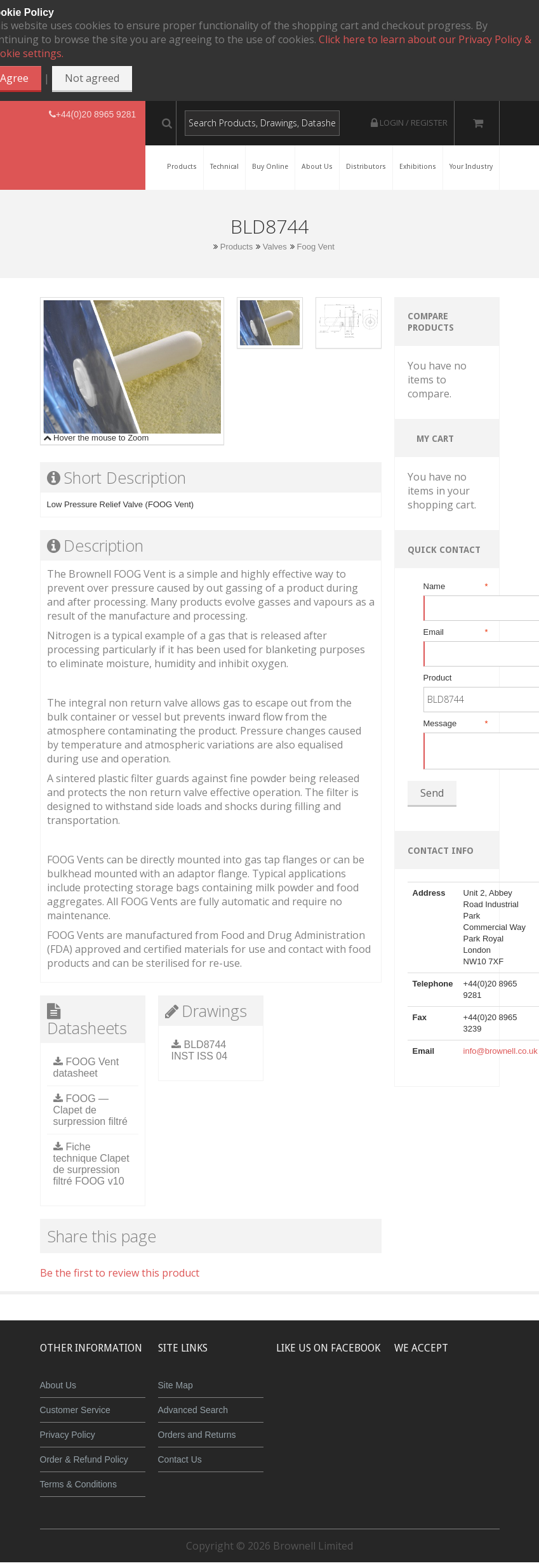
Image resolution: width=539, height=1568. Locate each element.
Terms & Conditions (78, 1484)
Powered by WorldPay (473, 1427)
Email (454, 632)
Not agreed (92, 78)
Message (454, 723)
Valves (275, 246)
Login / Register (409, 122)
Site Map (175, 1385)
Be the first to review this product (119, 1273)
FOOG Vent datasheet (86, 1067)
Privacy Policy (67, 1435)
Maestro (490, 1394)
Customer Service (75, 1410)
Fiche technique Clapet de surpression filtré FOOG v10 (91, 1163)
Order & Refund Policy (84, 1459)
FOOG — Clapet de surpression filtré (90, 1110)
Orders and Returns (197, 1435)
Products (236, 246)
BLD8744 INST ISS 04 (199, 1050)
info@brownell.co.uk (500, 1051)
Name (454, 586)
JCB (452, 1394)
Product (437, 677)
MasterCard (414, 1394)
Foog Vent (315, 246)
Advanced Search (193, 1410)
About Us (58, 1385)
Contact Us (180, 1459)
